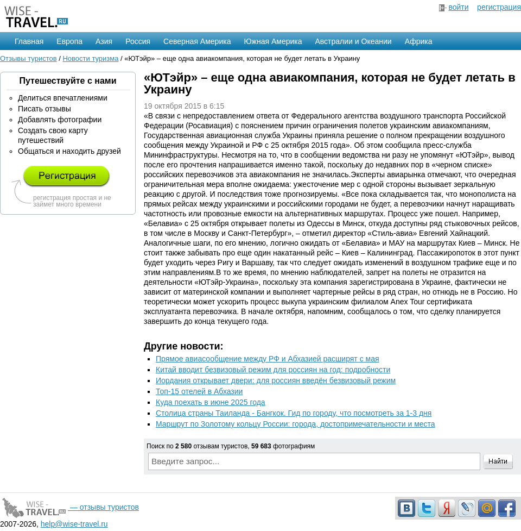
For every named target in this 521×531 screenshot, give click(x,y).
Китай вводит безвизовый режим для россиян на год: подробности (273, 369)
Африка (419, 41)
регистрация (499, 7)
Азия (104, 41)
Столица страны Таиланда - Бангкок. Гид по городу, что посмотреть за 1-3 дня (293, 413)
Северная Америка (197, 41)
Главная (29, 41)
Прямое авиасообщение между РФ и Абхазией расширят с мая (267, 358)
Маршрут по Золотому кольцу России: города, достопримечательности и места (295, 424)
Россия (137, 41)
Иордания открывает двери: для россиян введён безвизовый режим (276, 380)
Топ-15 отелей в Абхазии (199, 391)
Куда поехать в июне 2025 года (210, 402)
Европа (69, 41)
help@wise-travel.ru (74, 524)
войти (458, 7)
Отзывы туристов (28, 58)
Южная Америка (273, 41)
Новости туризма (90, 58)
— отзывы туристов (69, 507)
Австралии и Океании (353, 41)
